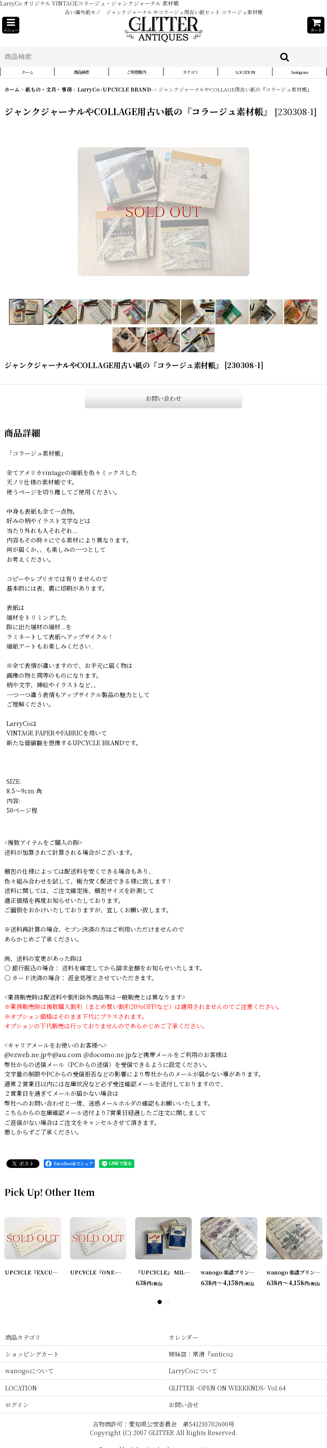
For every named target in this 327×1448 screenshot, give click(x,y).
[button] (10, 25)
